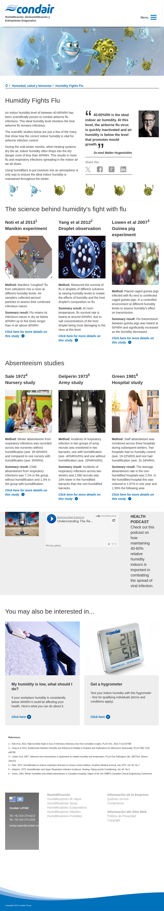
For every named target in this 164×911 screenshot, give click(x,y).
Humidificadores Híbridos (64, 811)
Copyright (113, 820)
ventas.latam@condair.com (24, 825)
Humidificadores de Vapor (64, 799)
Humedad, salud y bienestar (32, 85)
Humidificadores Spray (62, 803)
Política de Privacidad (121, 816)
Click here (21, 717)
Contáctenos (115, 803)
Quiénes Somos (118, 799)
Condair (29, 9)
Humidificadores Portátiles (64, 816)
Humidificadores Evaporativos (67, 807)
